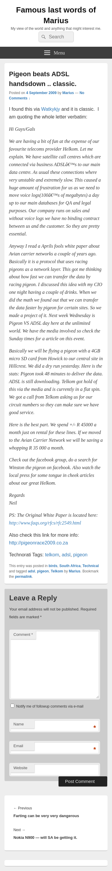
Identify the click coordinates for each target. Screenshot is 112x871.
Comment (23, 634)
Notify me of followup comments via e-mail (49, 706)
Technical (90, 566)
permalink (23, 577)
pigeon (80, 554)
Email (18, 746)
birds (53, 566)
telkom (52, 554)
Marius (68, 93)
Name (18, 724)
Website (20, 768)
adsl (66, 554)
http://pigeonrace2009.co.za (38, 542)
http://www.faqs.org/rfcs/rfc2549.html (45, 522)
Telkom (57, 571)
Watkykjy (50, 109)
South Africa (70, 566)
